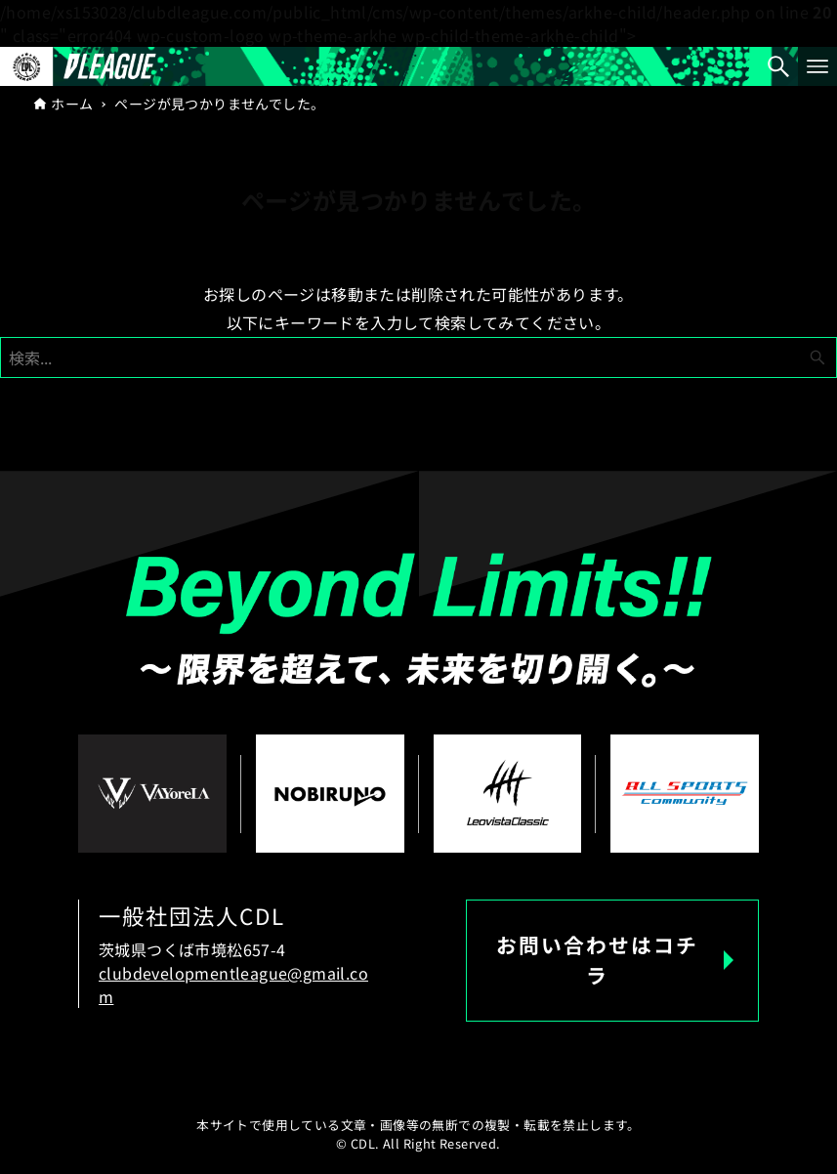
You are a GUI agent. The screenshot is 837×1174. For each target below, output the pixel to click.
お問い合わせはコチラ (597, 959)
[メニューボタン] (817, 66)
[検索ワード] (418, 357)
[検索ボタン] (778, 66)
